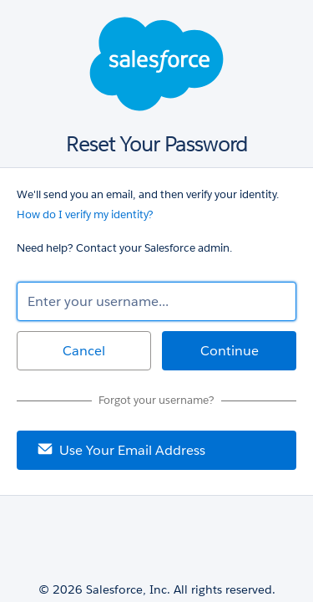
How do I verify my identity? (85, 214)
